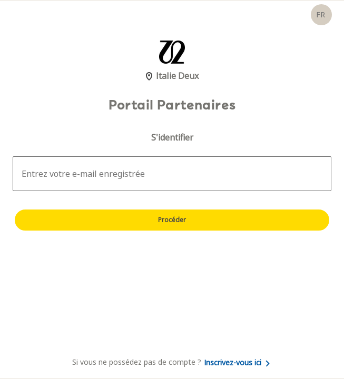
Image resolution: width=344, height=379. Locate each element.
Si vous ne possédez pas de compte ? (172, 362)
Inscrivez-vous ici (237, 362)
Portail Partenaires (172, 105)
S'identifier (172, 137)
